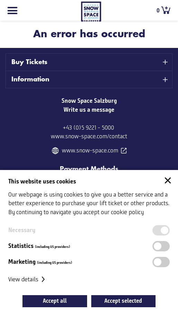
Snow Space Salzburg (89, 100)
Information (30, 79)
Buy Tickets (29, 62)
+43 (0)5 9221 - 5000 (88, 128)
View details (27, 280)
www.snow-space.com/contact (89, 136)
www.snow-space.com (90, 151)
